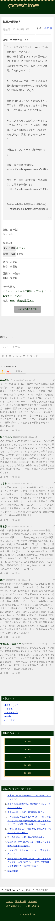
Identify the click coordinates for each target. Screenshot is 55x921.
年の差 (18, 296)
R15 (12, 300)
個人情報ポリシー (15, 906)
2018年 (27, 765)
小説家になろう (11, 705)
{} (34, 356)
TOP (12, 890)
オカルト (8, 291)
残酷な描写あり (25, 300)
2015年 (27, 741)
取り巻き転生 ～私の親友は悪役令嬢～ (25, 837)
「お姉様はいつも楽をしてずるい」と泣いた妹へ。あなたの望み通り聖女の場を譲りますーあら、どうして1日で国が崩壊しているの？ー (29, 820)
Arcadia (7, 716)
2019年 (27, 773)
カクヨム (8, 709)
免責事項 (32, 901)
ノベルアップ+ (11, 712)
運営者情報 (20, 901)
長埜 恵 (48, 28)
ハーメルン (9, 720)
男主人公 (21, 248)
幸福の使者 (12, 871)
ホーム (9, 901)
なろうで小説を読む (27, 309)
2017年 (27, 757)
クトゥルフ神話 (23, 291)
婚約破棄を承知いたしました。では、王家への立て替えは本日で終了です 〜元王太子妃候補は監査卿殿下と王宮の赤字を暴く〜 (29, 862)
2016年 (27, 749)
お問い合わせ (32, 906)
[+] (38, 356)
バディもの (40, 291)
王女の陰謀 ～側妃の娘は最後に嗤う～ (25, 812)
